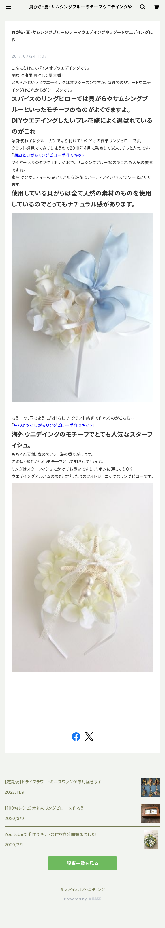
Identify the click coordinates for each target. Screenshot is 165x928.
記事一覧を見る (82, 863)
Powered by (82, 899)
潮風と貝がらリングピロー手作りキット (49, 155)
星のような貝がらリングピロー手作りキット (53, 425)
